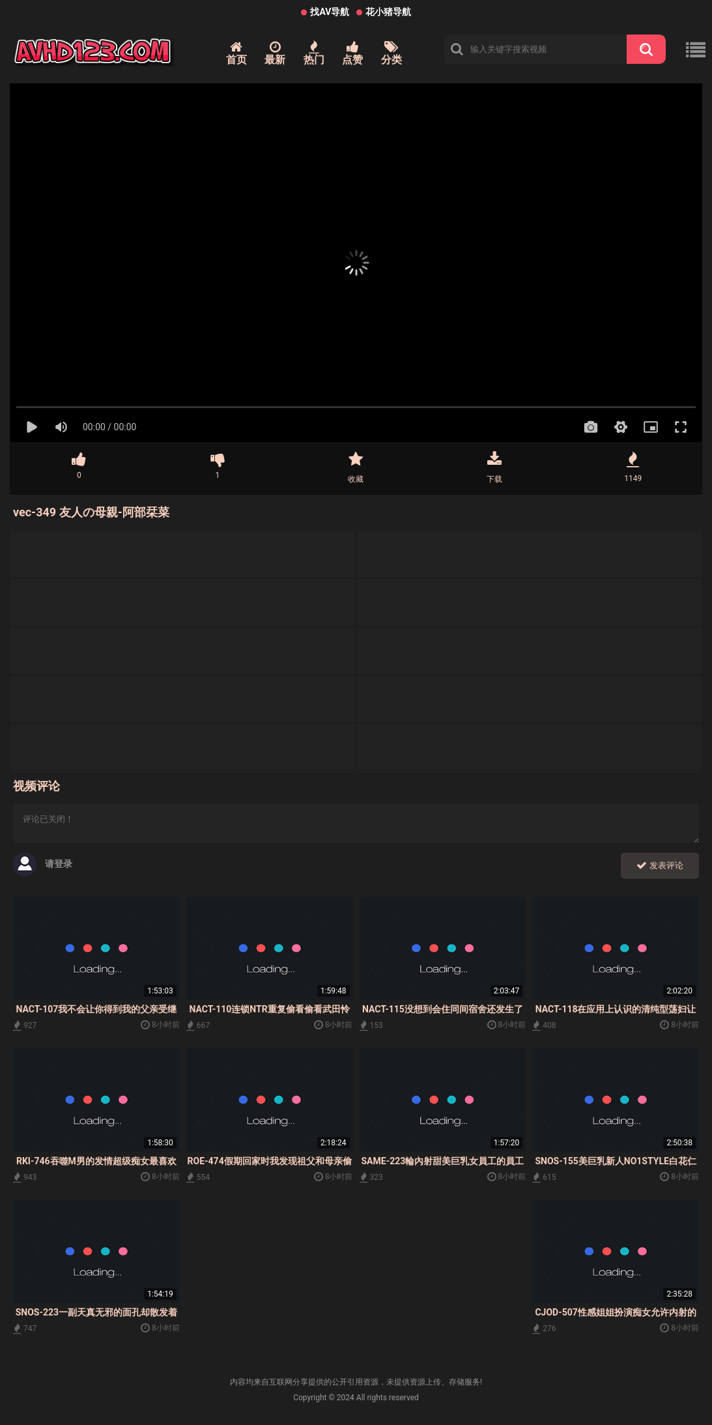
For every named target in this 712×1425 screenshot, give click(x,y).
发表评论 (659, 865)
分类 (391, 53)
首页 (236, 53)
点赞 (352, 53)
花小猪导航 (388, 12)
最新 (274, 53)
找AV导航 (329, 12)
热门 (314, 53)
